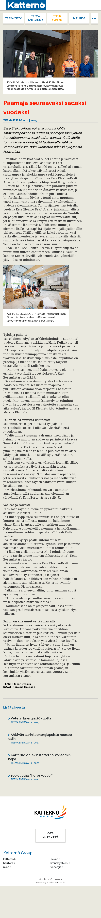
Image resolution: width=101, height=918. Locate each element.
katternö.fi (9, 859)
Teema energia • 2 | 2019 (20, 120)
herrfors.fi (9, 863)
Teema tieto (13, 18)
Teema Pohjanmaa (35, 18)
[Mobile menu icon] (93, 5)
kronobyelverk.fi (60, 863)
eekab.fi (55, 859)
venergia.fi (56, 867)
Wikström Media (57, 882)
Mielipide (79, 18)
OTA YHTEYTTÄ (50, 835)
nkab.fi (7, 867)
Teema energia (57, 18)
